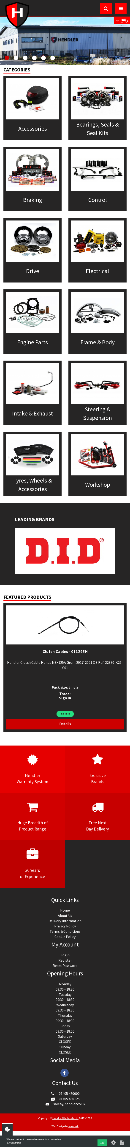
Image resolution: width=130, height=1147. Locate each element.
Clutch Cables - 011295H (65, 651)
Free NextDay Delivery (97, 816)
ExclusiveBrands (97, 769)
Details (65, 723)
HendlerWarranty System (32, 769)
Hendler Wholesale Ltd (65, 1118)
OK (102, 1143)
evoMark (73, 1126)
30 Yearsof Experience (32, 863)
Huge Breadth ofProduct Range (32, 816)
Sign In (65, 698)
